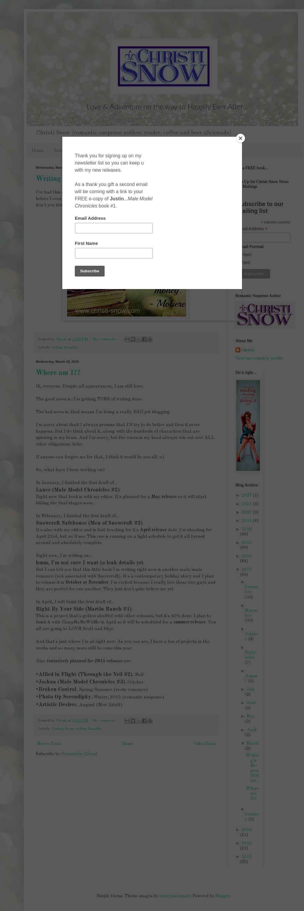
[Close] (240, 138)
